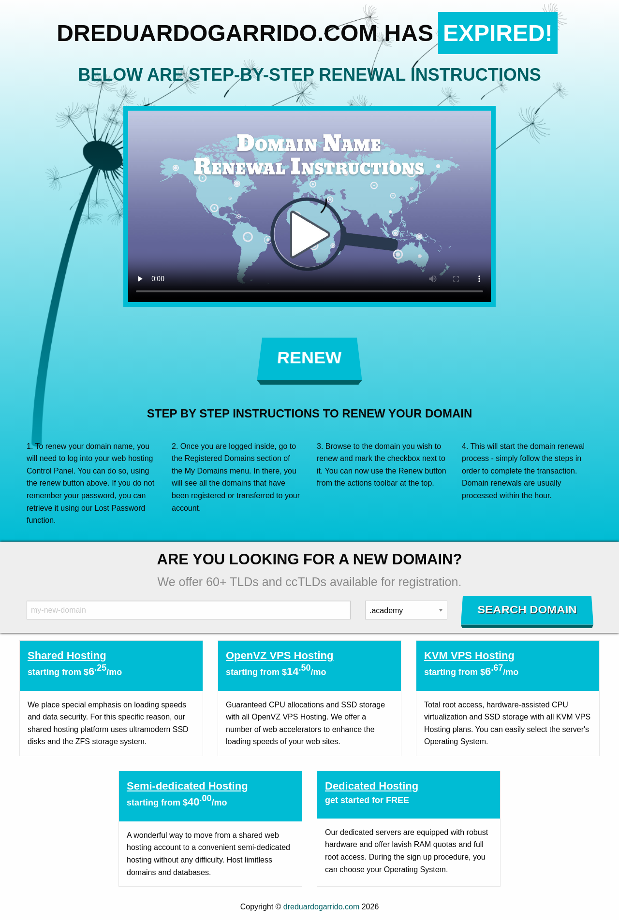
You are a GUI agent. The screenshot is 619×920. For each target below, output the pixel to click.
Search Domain (527, 610)
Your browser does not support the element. (309, 206)
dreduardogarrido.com (321, 907)
